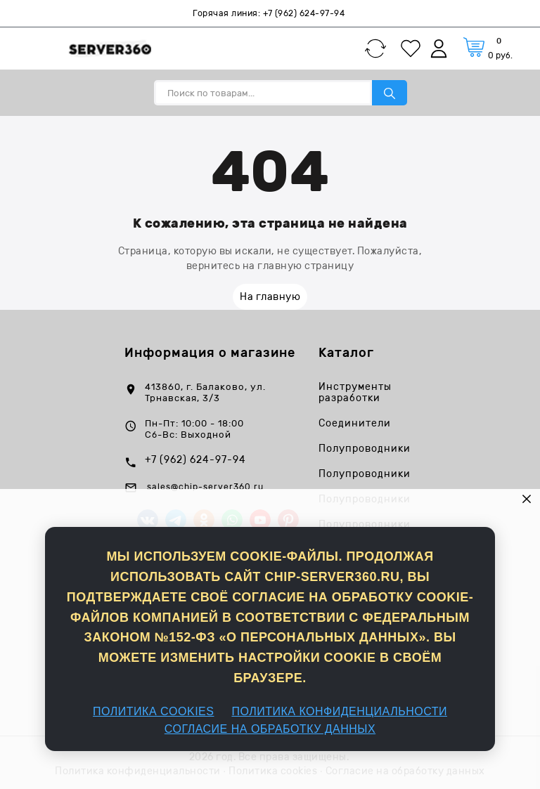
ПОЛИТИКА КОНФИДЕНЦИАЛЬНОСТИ (339, 711)
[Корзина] (488, 48)
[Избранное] (414, 48)
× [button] (527, 498)
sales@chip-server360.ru (205, 487)
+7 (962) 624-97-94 (304, 13)
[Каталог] (32, 48)
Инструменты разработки (355, 393)
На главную (270, 297)
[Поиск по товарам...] (263, 92)
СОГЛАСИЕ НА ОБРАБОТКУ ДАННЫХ (270, 729)
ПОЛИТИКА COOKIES (153, 711)
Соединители (355, 423)
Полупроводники (365, 449)
